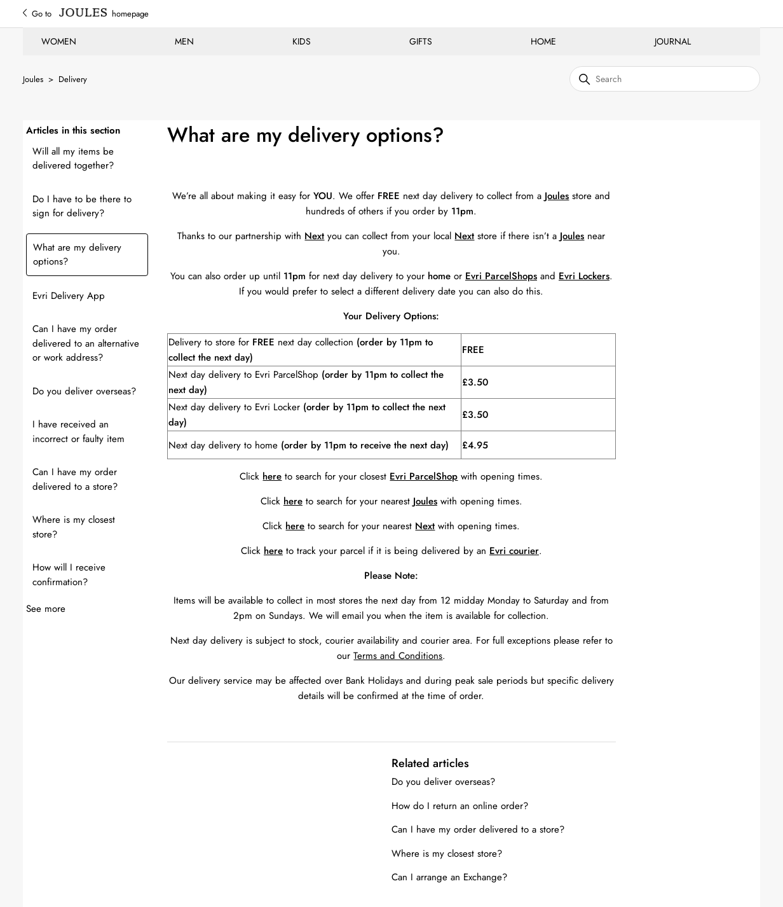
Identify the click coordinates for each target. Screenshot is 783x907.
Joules (33, 79)
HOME (543, 41)
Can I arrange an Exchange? (449, 877)
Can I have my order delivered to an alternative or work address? (85, 343)
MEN (184, 41)
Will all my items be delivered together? (73, 158)
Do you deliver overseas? (84, 391)
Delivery (72, 79)
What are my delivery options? (77, 254)
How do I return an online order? (460, 806)
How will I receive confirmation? (69, 574)
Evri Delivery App (68, 296)
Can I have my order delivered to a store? (75, 479)
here (273, 551)
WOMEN (58, 41)
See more (45, 609)
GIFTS (420, 41)
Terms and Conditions (397, 656)
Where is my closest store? (73, 527)
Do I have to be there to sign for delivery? (82, 206)
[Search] (664, 79)
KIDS (301, 41)
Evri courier (514, 551)
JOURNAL (673, 41)
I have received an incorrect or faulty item (78, 431)
